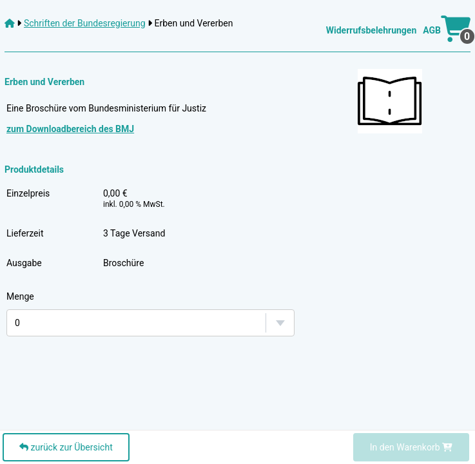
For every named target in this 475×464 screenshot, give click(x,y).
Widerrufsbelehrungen (371, 30)
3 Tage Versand (134, 233)
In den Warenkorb (411, 447)
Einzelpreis (28, 193)
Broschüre (123, 263)
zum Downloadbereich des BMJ (70, 129)
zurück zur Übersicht (66, 447)
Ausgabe (24, 263)
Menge (20, 296)
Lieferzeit (24, 233)
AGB (432, 30)
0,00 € (134, 198)
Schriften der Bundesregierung (85, 23)
